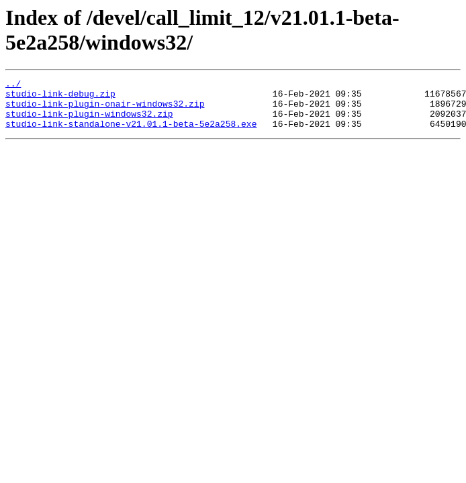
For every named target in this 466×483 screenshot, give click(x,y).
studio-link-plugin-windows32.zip (89, 121)
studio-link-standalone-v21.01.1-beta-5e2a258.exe (131, 133)
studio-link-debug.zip (60, 97)
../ (13, 85)
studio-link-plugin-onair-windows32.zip (104, 109)
